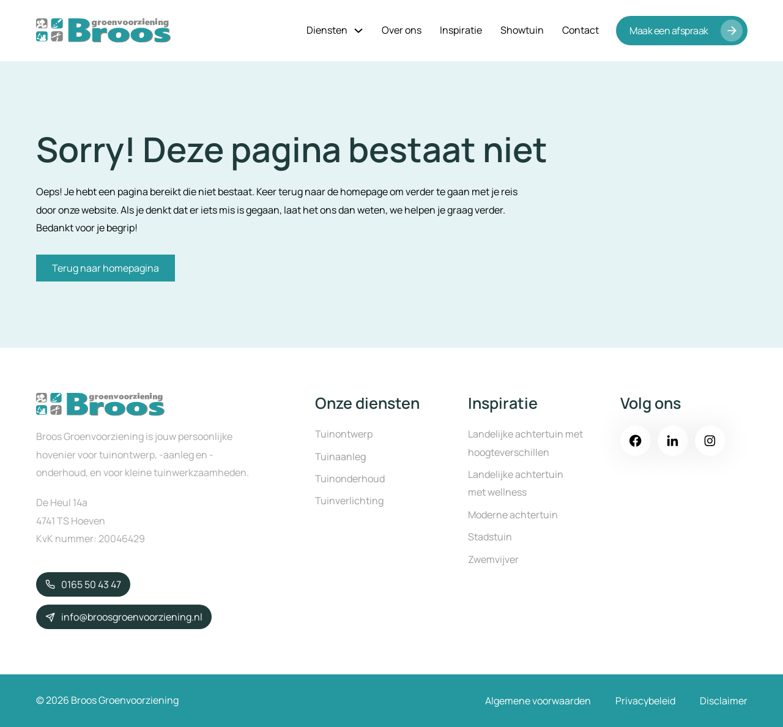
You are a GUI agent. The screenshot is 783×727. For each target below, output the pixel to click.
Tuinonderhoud (350, 478)
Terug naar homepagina (105, 268)
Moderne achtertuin (513, 514)
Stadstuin (490, 536)
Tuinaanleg (340, 456)
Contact (580, 30)
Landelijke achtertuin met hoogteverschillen (525, 442)
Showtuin (522, 30)
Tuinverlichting (349, 500)
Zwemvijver (493, 559)
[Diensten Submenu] (358, 30)
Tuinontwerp (344, 434)
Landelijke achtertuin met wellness (515, 483)
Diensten (326, 30)
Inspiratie (461, 30)
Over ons (401, 30)
